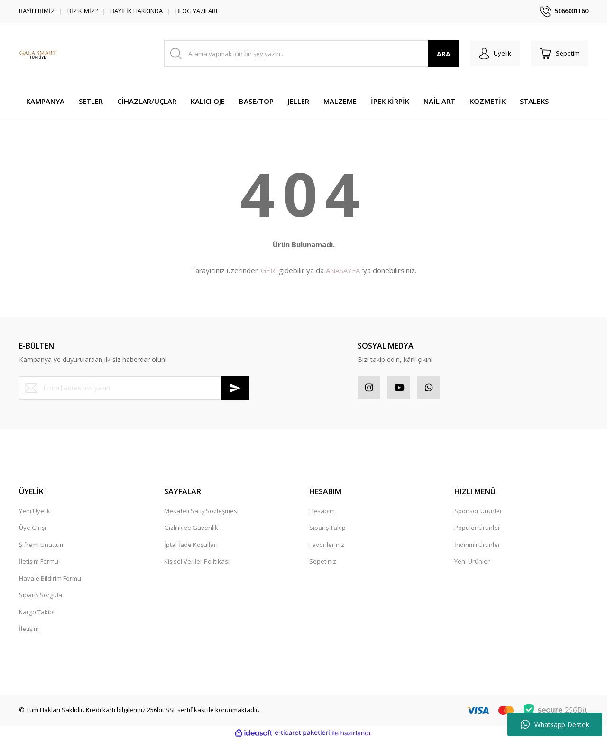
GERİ (269, 270)
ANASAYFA (343, 270)
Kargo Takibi (37, 613)
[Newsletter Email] (134, 388)
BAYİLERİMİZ (37, 11)
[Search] (310, 53)
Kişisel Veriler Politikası (197, 562)
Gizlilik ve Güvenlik (191, 528)
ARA (440, 53)
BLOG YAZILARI (196, 11)
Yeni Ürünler (472, 562)
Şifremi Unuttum (42, 545)
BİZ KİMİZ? (82, 11)
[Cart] (558, 53)
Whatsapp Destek (555, 724)
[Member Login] (492, 53)
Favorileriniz (326, 545)
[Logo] (38, 54)
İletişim (29, 629)
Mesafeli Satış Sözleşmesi (201, 512)
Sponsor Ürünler (478, 512)
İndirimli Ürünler (477, 545)
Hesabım (322, 512)
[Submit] (235, 388)
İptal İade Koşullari (191, 545)
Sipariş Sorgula (40, 596)
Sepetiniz (322, 562)
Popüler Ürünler (477, 528)
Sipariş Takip (327, 528)
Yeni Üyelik (34, 512)
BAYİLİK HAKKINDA (136, 11)
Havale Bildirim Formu (50, 579)
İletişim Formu (38, 562)
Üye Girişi (32, 528)
